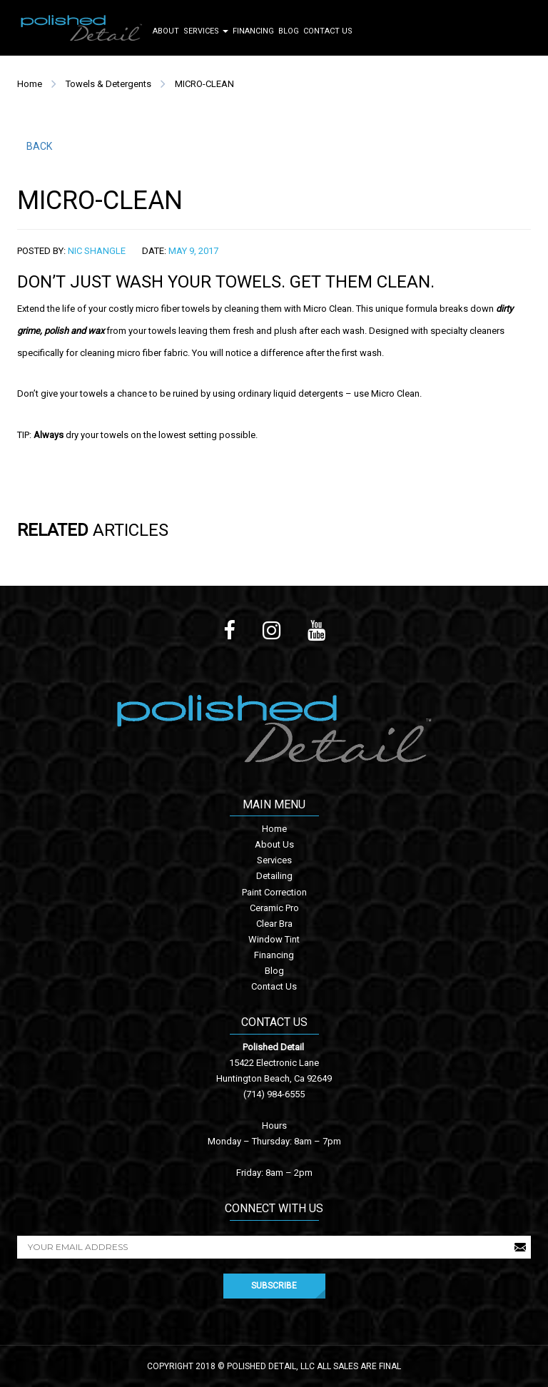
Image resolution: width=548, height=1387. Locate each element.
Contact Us (327, 31)
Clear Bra (274, 923)
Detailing (274, 875)
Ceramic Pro (274, 908)
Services (205, 31)
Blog (288, 31)
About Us (274, 844)
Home (29, 83)
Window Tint (274, 939)
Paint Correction (274, 892)
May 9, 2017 (193, 250)
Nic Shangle (97, 250)
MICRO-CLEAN (204, 83)
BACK (39, 146)
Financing (253, 31)
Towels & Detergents (108, 83)
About (166, 31)
